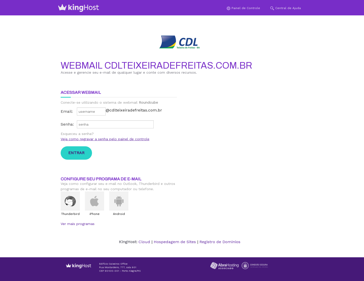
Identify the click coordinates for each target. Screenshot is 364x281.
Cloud (144, 241)
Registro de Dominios (219, 241)
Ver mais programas (78, 224)
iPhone (94, 214)
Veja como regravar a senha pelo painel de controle (105, 139)
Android (119, 214)
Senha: (67, 124)
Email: (67, 111)
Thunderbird (70, 214)
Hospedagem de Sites (175, 241)
